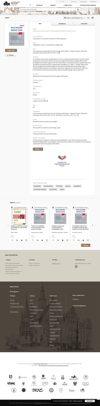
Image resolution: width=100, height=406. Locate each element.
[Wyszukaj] (78, 9)
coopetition (77, 186)
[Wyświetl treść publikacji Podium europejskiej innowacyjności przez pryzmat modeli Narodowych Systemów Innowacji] (42, 240)
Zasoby (12, 300)
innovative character (40, 189)
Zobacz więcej (14, 312)
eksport (68, 186)
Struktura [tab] (84, 23)
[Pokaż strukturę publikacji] (19, 207)
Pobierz (10, 55)
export (62, 189)
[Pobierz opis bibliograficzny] (17, 240)
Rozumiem (90, 401)
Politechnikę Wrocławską (40, 363)
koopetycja (37, 186)
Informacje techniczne (56, 306)
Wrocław (35, 82)
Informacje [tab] (62, 23)
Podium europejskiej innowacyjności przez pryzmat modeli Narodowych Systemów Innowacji (38, 227)
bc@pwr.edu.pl (56, 263)
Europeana (53, 338)
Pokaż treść (11, 50)
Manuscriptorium (54, 335)
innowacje (59, 186)
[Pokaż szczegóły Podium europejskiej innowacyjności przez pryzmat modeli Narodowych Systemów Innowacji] (46, 240)
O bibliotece (68, 5)
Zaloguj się (93, 1)
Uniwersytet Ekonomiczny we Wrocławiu (45, 134)
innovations (53, 189)
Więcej (86, 245)
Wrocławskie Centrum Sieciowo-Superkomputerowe (53, 365)
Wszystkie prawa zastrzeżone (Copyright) (45, 121)
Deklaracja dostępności (56, 316)
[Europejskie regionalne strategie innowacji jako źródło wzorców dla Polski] (80, 215)
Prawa (31, 319)
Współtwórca (33, 306)
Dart (51, 342)
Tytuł (31, 300)
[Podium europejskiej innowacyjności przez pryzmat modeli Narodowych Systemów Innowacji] (39, 215)
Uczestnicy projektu (55, 303)
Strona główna (14, 291)
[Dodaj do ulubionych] (88, 17)
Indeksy (53, 5)
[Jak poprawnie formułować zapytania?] (79, 12)
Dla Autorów (53, 319)
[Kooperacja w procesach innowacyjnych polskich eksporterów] (16, 35)
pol (34, 107)
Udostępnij (83, 1)
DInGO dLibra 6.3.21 (40, 403)
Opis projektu (53, 300)
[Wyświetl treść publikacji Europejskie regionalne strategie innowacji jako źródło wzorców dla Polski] (83, 240)
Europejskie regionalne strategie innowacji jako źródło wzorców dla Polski (80, 227)
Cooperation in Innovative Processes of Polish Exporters (49, 38)
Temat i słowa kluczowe (36, 310)
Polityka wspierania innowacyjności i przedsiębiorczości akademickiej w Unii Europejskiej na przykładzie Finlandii (58, 227)
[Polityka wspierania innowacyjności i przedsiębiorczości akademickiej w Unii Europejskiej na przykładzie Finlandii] (60, 215)
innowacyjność (48, 186)
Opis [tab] (40, 23)
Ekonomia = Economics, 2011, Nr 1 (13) (67, 115)
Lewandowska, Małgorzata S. (54, 45)
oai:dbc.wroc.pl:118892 (40, 101)
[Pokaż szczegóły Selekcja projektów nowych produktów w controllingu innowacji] (26, 240)
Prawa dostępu (34, 322)
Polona (51, 326)
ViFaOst (52, 345)
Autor (31, 303)
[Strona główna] (30, 5)
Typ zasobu (33, 313)
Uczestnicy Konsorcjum (16, 306)
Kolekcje (39, 5)
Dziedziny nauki (14, 303)
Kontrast (73, 1)
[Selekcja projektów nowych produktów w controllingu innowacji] (19, 215)
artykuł (35, 95)
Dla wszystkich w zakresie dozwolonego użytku (47, 128)
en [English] (63, 1)
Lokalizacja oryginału (36, 326)
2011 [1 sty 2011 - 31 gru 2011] (34, 88)
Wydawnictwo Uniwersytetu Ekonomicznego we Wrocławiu (50, 76)
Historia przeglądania (88, 5)
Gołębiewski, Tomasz (39, 45)
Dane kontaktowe (55, 322)
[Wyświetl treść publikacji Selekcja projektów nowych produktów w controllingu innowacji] (21, 240)
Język (31, 316)
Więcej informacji (77, 401)
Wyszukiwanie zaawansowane (66, 13)
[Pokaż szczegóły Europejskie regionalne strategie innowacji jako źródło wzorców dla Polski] (87, 240)
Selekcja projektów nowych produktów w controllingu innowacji (19, 227)
